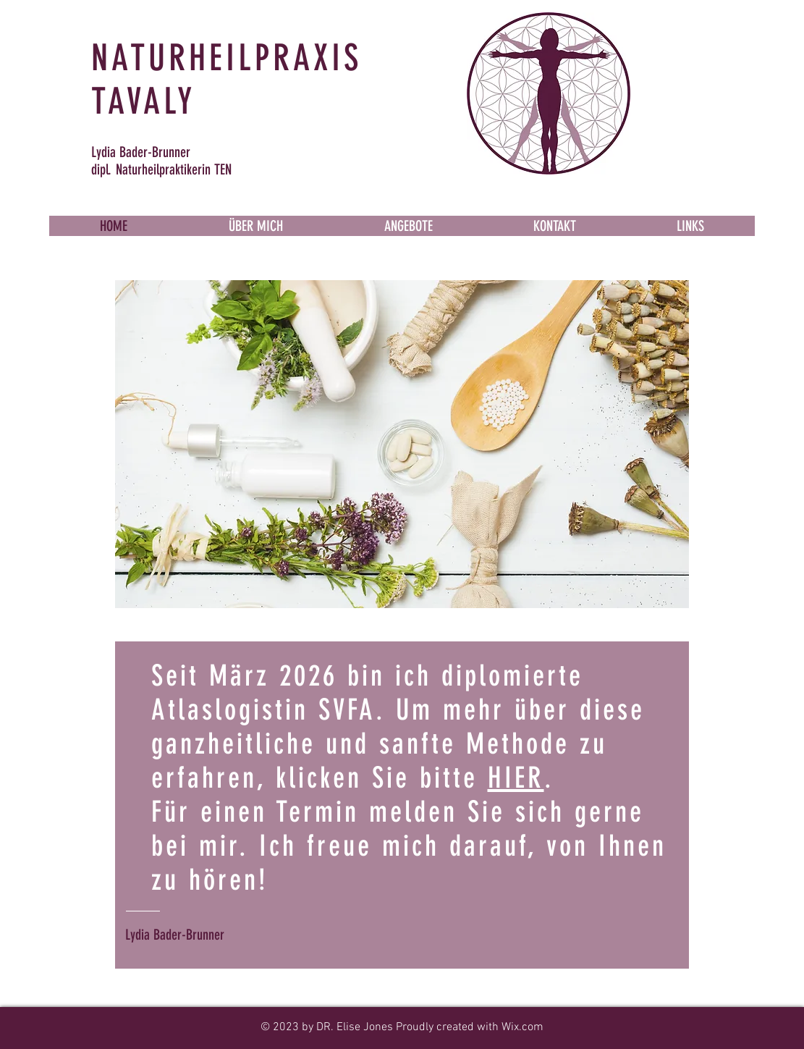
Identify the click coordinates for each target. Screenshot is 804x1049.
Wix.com (522, 1027)
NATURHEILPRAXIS (226, 58)
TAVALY (143, 101)
